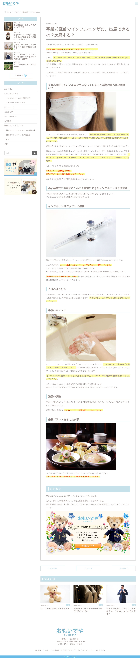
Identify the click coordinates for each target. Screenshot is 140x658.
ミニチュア (8, 112)
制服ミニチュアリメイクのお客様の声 (20, 130)
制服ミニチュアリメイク (13, 126)
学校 (6, 144)
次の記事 (53, 568)
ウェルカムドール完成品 (15, 103)
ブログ (47, 650)
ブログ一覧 (88, 568)
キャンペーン (9, 107)
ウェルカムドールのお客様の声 (18, 98)
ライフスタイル (10, 116)
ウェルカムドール (11, 94)
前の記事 (122, 568)
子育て (7, 139)
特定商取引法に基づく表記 (63, 650)
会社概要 (38, 650)
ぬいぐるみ (8, 89)
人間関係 (7, 121)
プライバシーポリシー (84, 650)
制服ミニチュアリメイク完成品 (18, 135)
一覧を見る (19, 75)
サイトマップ (100, 650)
